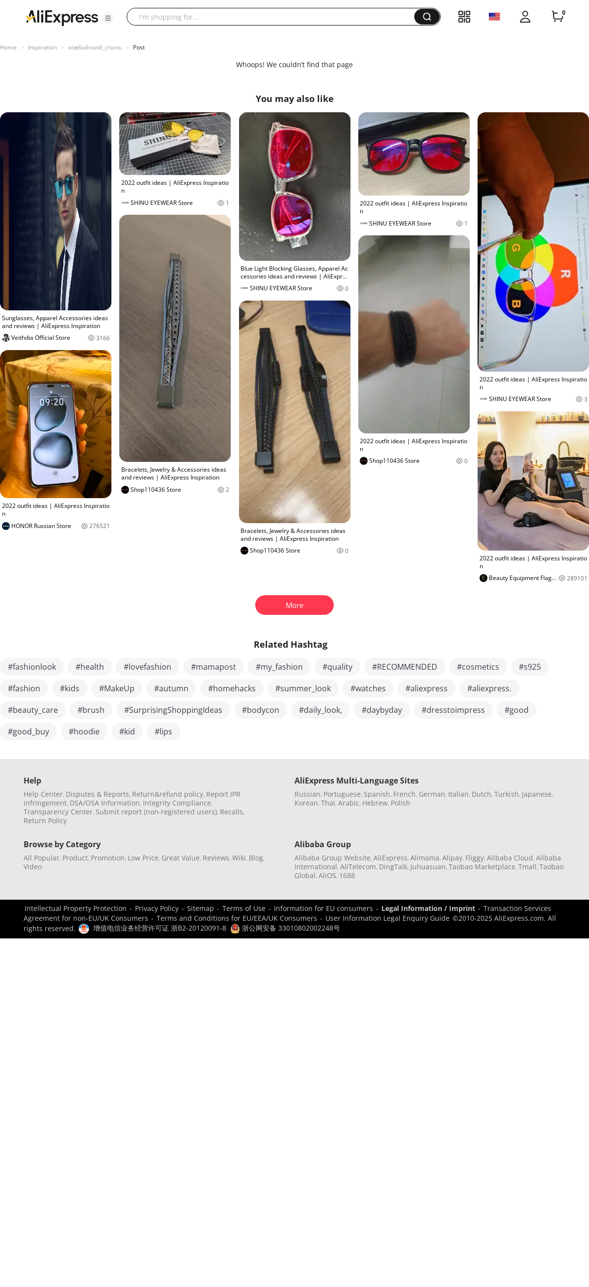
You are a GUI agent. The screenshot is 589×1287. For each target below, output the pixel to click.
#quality (337, 666)
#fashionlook (32, 666)
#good (517, 710)
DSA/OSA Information (105, 803)
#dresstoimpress (453, 710)
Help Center (43, 794)
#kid (127, 731)
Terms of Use (244, 908)
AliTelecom (358, 866)
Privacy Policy (157, 908)
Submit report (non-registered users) (156, 811)
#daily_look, (320, 710)
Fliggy (474, 857)
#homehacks (232, 688)
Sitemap (200, 908)
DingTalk (393, 866)
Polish (400, 803)
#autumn (171, 688)
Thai (328, 803)
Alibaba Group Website (332, 857)
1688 (347, 875)
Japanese (537, 794)
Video (33, 866)
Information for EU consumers (323, 908)
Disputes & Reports (97, 794)
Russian (307, 794)
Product (75, 857)
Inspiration (42, 47)
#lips (163, 731)
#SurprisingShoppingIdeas (173, 710)
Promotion (108, 857)
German (432, 794)
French (404, 794)
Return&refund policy (167, 794)
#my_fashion (279, 666)
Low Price (143, 857)
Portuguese (342, 794)
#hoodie (84, 731)
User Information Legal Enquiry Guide (387, 918)
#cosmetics (478, 666)
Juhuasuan (428, 866)
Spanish (377, 794)
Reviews (216, 857)
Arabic (348, 803)
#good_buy (28, 731)
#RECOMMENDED (404, 666)
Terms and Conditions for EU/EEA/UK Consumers (237, 918)
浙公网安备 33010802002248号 (285, 928)
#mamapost (213, 666)
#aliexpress (426, 688)
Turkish (506, 794)
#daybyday (382, 710)
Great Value (180, 857)
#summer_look (303, 688)
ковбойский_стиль (95, 47)
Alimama (424, 857)
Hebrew (375, 803)
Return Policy (45, 820)
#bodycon (260, 710)
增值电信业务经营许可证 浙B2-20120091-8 (159, 928)
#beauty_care (33, 710)
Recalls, (232, 811)
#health (90, 666)
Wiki (239, 857)
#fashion (24, 688)
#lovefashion (147, 666)
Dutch (481, 794)
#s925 (530, 666)
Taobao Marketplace (482, 866)
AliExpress (390, 857)
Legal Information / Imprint (428, 908)
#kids (70, 688)
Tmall (527, 866)
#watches (368, 688)
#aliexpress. (489, 688)
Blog (256, 857)
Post (139, 47)
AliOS (327, 875)
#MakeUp (116, 688)
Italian (458, 794)
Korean (306, 803)
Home (8, 47)
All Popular (41, 857)
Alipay (452, 857)
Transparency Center (58, 811)
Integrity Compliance (177, 803)
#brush (91, 710)
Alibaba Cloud (510, 857)
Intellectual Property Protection (76, 908)
